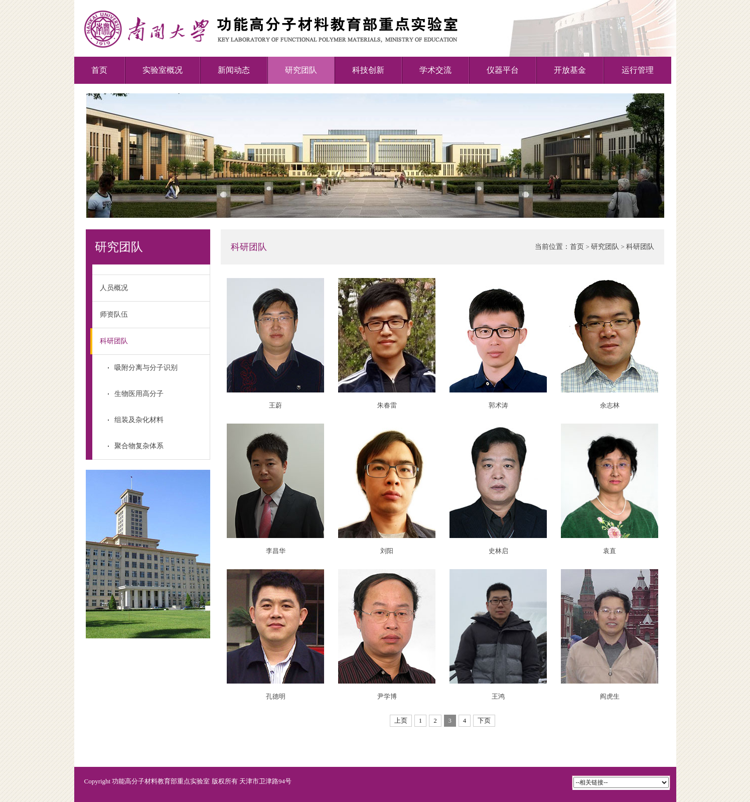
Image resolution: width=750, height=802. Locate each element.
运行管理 (638, 70)
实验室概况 (162, 70)
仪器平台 (503, 70)
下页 (484, 720)
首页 (99, 70)
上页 (400, 720)
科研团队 (110, 341)
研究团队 (301, 70)
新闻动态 (234, 70)
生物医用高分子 (139, 393)
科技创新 (368, 70)
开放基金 (570, 70)
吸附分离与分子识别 (146, 367)
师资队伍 (114, 314)
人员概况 (114, 288)
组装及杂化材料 (139, 420)
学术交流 (435, 70)
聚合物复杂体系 (139, 446)
